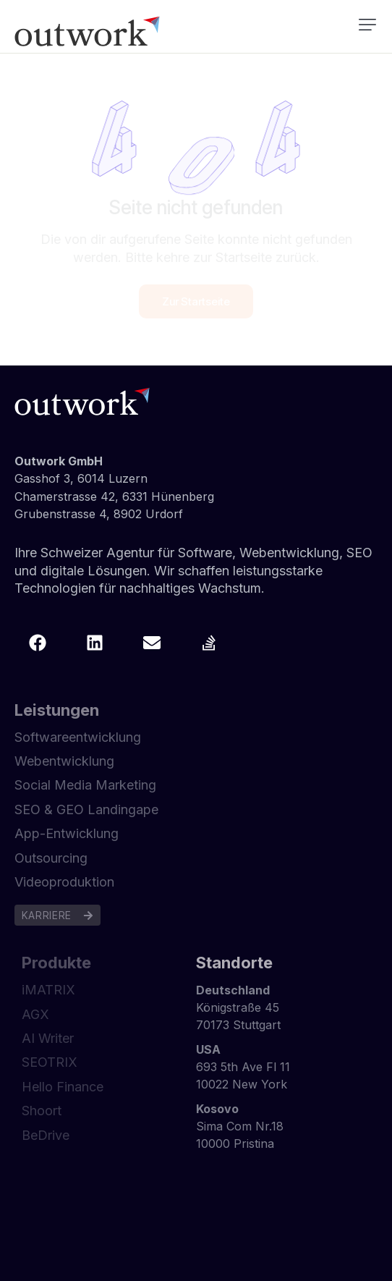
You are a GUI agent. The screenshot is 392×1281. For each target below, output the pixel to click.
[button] (367, 24)
